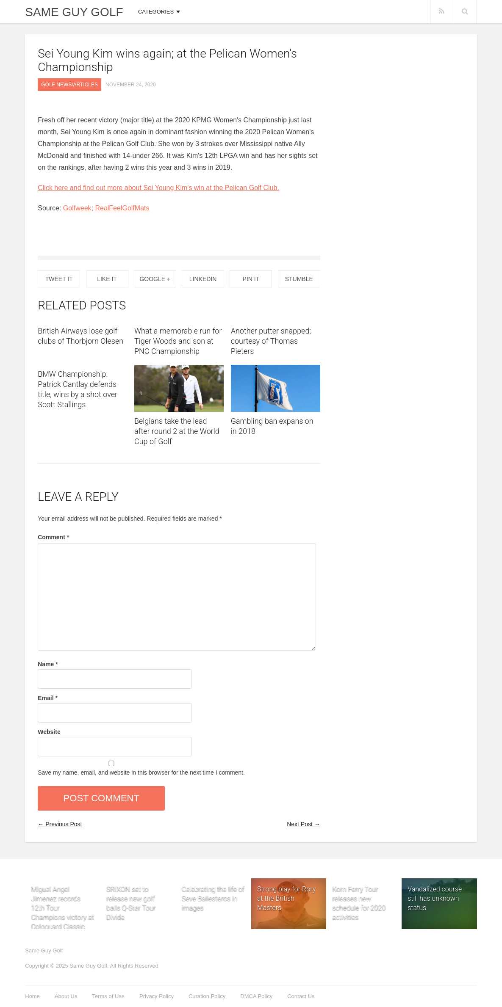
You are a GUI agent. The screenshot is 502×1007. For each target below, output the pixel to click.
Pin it (251, 279)
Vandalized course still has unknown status (435, 898)
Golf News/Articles (69, 85)
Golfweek (77, 208)
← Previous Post (60, 824)
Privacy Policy (156, 996)
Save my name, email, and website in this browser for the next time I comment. (141, 772)
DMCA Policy (256, 996)
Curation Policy (207, 996)
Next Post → (303, 824)
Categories (156, 11)
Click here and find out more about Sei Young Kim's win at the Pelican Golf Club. (158, 187)
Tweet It (59, 279)
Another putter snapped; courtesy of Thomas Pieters (271, 341)
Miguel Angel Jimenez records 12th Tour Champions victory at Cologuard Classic (62, 888)
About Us (66, 996)
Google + (154, 279)
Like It (107, 279)
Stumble (299, 279)
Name (48, 664)
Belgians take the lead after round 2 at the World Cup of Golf (176, 431)
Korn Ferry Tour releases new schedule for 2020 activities (359, 888)
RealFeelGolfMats (122, 208)
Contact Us (300, 996)
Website (49, 731)
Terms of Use (108, 996)
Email (48, 698)
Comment (53, 537)
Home (32, 996)
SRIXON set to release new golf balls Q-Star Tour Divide (130, 888)
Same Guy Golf (74, 12)
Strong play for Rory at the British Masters (286, 898)
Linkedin (203, 279)
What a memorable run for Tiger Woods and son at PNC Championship (178, 341)
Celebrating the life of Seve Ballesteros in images (213, 888)
